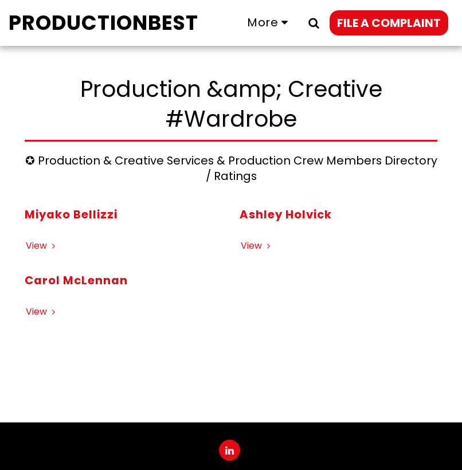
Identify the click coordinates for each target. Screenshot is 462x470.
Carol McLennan (76, 280)
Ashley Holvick (286, 214)
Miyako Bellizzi (71, 214)
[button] (313, 23)
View (42, 246)
